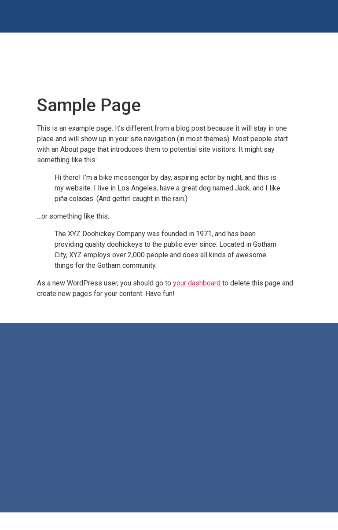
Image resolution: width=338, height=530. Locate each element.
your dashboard (196, 283)
